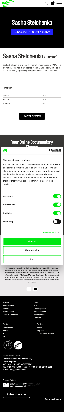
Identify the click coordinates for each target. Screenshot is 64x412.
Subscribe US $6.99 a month (32, 32)
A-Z (35, 306)
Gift (4, 334)
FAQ (4, 336)
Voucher (6, 331)
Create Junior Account (45, 334)
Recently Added (40, 309)
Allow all (32, 241)
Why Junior (41, 331)
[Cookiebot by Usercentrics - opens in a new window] (49, 150)
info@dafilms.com (18, 370)
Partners (6, 309)
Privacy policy (8, 312)
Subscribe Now (16, 394)
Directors (37, 318)
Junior (39, 328)
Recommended (40, 312)
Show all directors (32, 116)
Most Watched (39, 315)
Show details (49, 232)
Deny (32, 259)
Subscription (8, 328)
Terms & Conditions (10, 315)
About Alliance (8, 306)
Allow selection (32, 250)
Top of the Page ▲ (53, 399)
